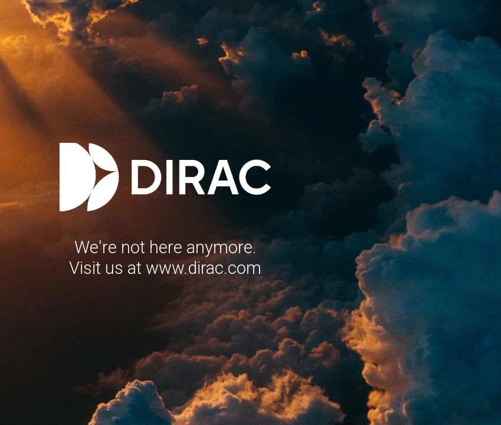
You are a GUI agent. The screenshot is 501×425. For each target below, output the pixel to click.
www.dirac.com (203, 268)
